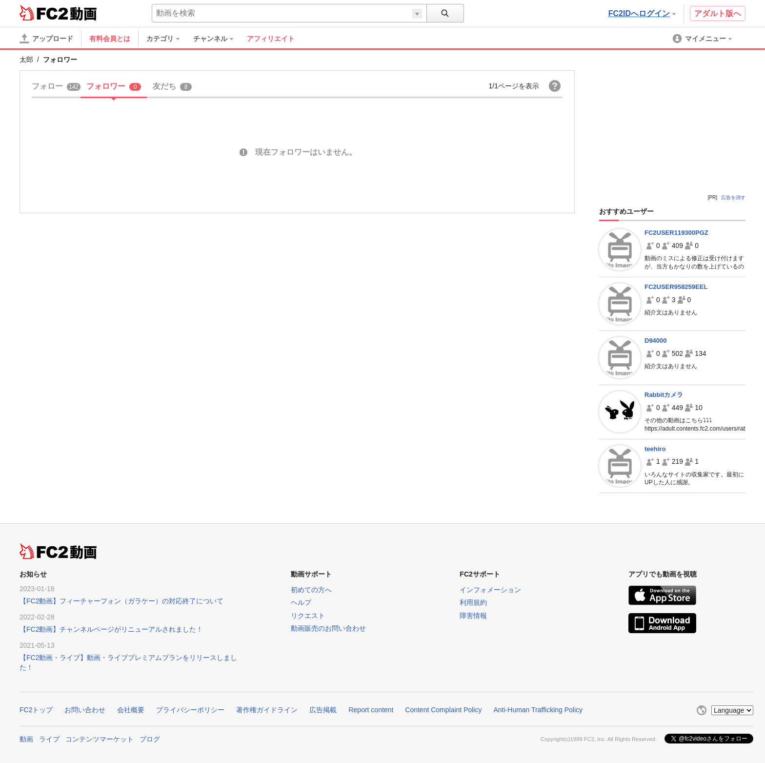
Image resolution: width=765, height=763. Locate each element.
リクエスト (308, 615)
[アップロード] (46, 38)
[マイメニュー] (703, 38)
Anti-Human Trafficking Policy (538, 710)
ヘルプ (301, 602)
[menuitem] (167, 38)
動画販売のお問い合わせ (328, 628)
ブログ (150, 739)
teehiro (654, 449)
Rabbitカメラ (663, 394)
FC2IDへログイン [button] (642, 13)
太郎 (26, 59)
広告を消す (733, 197)
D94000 (655, 340)
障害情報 (473, 615)
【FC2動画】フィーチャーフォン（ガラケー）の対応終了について (121, 601)
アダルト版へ (717, 13)
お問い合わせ (84, 710)
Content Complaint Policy (443, 710)
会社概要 (130, 710)
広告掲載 (323, 710)
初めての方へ (311, 590)
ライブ (49, 739)
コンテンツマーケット (99, 739)
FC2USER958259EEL (675, 286)
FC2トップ (36, 710)
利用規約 (473, 602)
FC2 (44, 13)
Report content (370, 710)
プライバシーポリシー (190, 710)
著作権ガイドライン (267, 710)
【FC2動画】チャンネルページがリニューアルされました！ (111, 629)
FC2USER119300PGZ (676, 232)
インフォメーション (490, 590)
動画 (26, 739)
